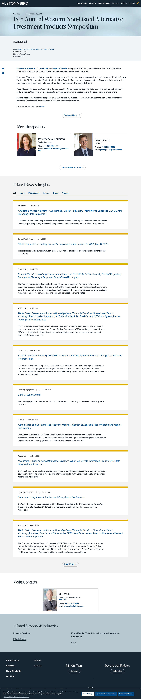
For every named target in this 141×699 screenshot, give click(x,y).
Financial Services (21, 633)
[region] (70, 694)
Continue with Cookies (126, 694)
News (22, 193)
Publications (33, 193)
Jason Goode (42, 69)
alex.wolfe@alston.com (73, 606)
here (42, 107)
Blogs (55, 193)
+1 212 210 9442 (72, 603)
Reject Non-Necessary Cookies (106, 694)
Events (46, 193)
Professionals (82, 3)
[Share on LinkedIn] (3, 69)
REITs (73, 643)
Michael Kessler (60, 69)
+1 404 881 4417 (51, 146)
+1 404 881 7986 (108, 147)
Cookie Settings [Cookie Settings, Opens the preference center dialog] (88, 694)
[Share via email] (3, 73)
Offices (124, 3)
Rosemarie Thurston (25, 69)
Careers (132, 3)
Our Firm (115, 3)
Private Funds (19, 639)
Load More (69, 564)
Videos (65, 193)
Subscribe (117, 671)
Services (92, 3)
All (14, 193)
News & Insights (104, 3)
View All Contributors (71, 167)
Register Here (70, 115)
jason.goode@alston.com (111, 150)
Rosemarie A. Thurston (51, 139)
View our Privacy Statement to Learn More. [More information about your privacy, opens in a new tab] (16, 697)
